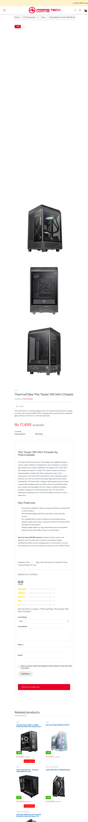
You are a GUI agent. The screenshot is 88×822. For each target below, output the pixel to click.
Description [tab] (20, 434)
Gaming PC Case (61, 562)
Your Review (22, 626)
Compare (21, 406)
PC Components (29, 17)
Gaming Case (49, 562)
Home (17, 17)
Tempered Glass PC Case (27, 565)
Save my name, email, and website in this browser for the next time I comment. (46, 667)
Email (20, 655)
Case (43, 17)
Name (21, 645)
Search (75, 10)
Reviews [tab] (39, 434)
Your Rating (22, 617)
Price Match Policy (62, 546)
